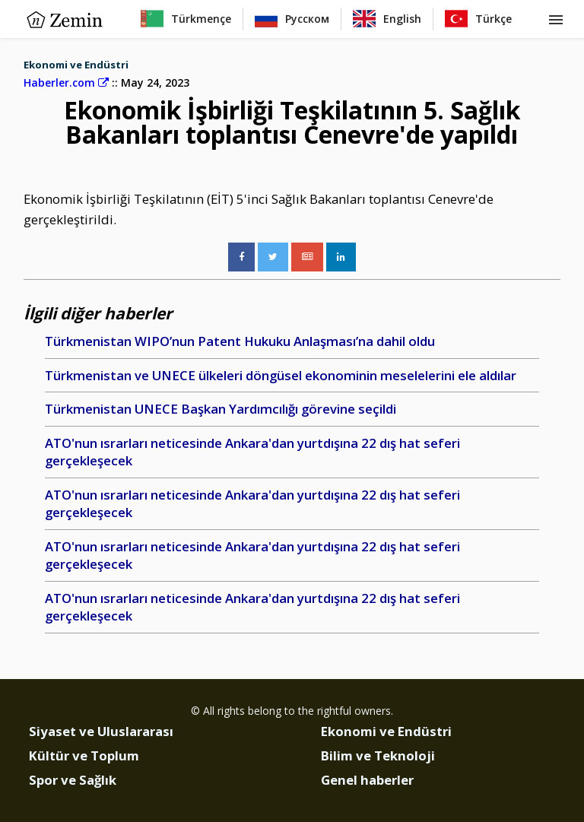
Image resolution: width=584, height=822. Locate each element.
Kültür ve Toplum (84, 755)
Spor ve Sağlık (72, 780)
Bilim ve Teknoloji (378, 755)
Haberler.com (66, 82)
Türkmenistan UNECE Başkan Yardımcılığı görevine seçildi (220, 408)
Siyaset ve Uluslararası (101, 731)
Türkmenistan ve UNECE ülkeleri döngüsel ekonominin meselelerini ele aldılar (280, 375)
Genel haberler (367, 780)
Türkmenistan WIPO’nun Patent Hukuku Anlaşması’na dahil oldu (240, 341)
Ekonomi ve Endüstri (76, 64)
